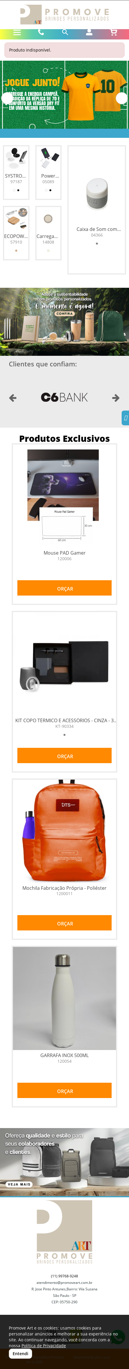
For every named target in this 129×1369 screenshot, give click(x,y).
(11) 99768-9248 (64, 1276)
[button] (7, 98)
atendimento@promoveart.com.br (64, 1282)
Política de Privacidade (44, 1345)
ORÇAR (64, 589)
